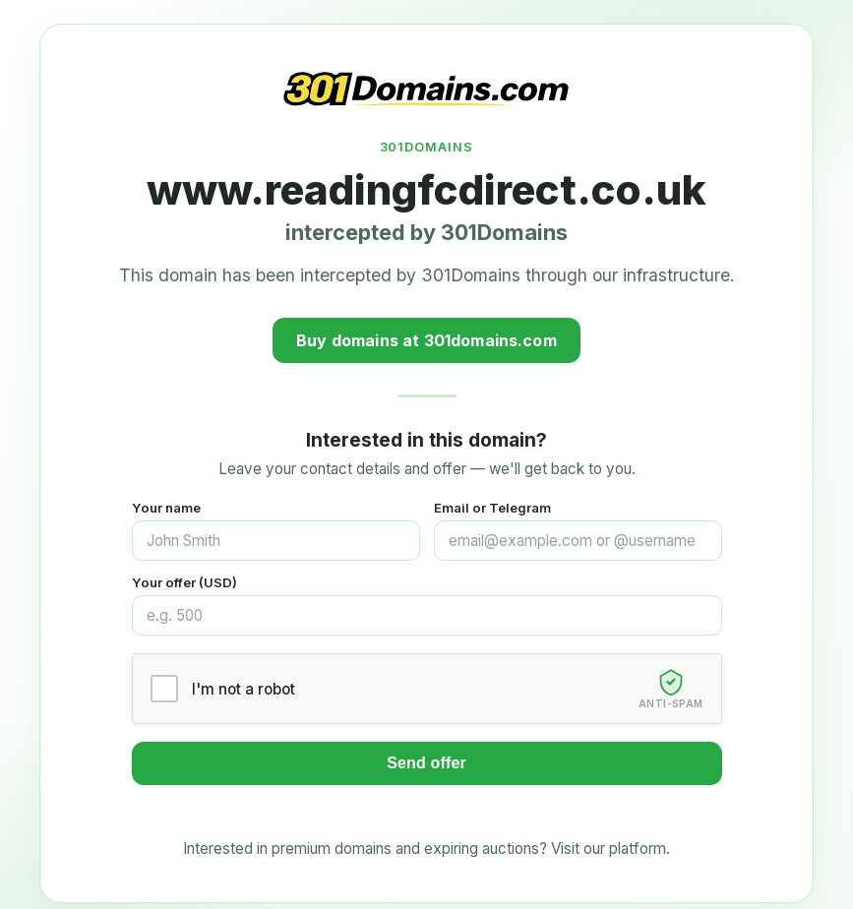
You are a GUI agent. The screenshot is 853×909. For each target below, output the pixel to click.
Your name (166, 507)
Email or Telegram (492, 507)
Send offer (426, 763)
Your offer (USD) (184, 582)
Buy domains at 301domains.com (426, 340)
